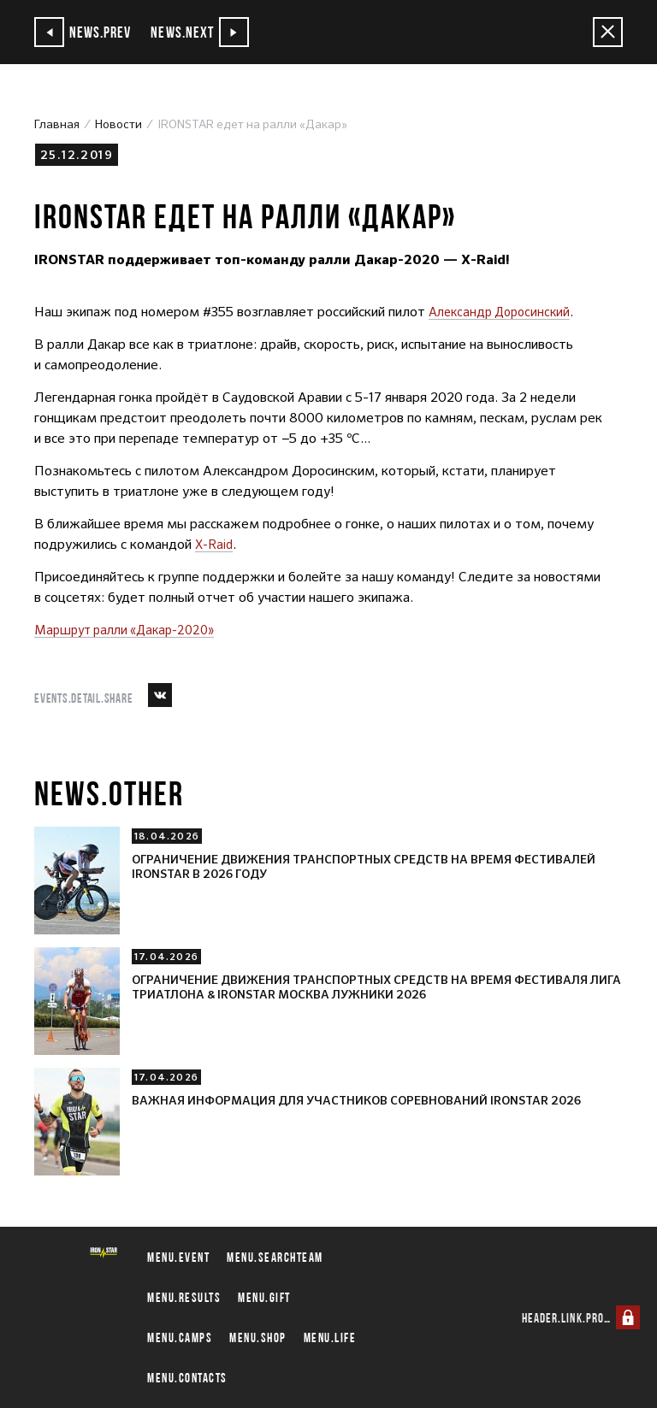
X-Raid (216, 544)
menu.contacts (187, 1377)
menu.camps (179, 1337)
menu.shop (258, 1337)
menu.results (184, 1297)
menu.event (178, 1257)
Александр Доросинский (504, 312)
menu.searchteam (275, 1257)
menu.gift (264, 1297)
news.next (210, 32)
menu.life (330, 1337)
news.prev (86, 32)
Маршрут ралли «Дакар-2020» (131, 630)
